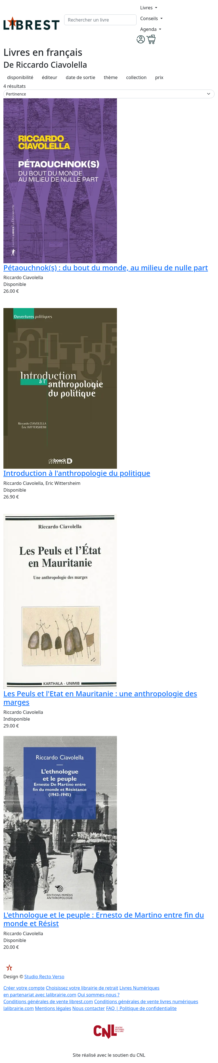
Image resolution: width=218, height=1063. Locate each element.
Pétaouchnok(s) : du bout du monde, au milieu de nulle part (105, 267)
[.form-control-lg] (100, 19)
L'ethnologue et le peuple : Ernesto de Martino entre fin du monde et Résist (103, 919)
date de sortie (80, 77)
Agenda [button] (149, 29)
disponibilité (20, 77)
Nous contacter (88, 1008)
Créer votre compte (24, 988)
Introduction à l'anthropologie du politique (76, 473)
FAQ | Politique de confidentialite (141, 1008)
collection (136, 77)
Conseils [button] (149, 18)
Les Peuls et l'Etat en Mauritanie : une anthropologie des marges (100, 698)
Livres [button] (147, 8)
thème (111, 77)
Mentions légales (53, 1008)
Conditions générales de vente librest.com (48, 1001)
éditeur (49, 77)
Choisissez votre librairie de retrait (82, 988)
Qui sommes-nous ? (98, 995)
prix (159, 77)
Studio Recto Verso (44, 976)
